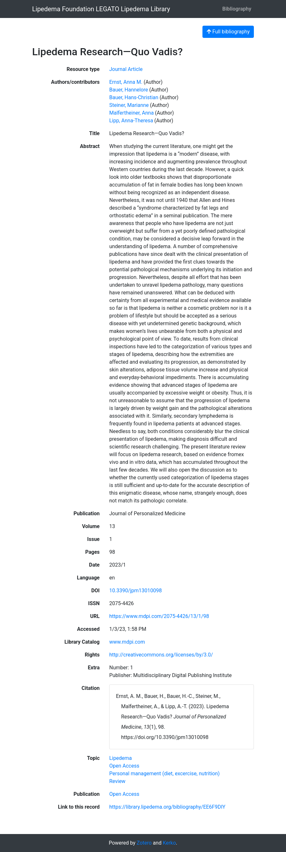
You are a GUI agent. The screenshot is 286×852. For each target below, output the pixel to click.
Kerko (169, 843)
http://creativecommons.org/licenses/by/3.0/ (161, 655)
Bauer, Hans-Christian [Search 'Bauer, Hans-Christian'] (133, 97)
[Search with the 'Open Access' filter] (124, 766)
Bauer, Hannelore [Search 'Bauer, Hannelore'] (128, 90)
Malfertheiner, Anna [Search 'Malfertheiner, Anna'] (131, 113)
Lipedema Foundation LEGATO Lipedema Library (101, 9)
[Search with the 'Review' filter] (117, 781)
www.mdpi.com (127, 642)
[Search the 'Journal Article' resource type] (126, 69)
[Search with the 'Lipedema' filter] (120, 758)
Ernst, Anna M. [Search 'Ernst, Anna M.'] (125, 82)
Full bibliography (228, 32)
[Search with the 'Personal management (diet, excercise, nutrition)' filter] (164, 773)
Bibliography (236, 9)
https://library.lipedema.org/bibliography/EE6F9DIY (167, 807)
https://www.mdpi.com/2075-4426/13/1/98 (159, 616)
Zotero (144, 843)
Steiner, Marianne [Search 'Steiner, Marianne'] (129, 105)
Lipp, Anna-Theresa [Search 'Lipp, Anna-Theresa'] (131, 120)
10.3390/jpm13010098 (135, 590)
